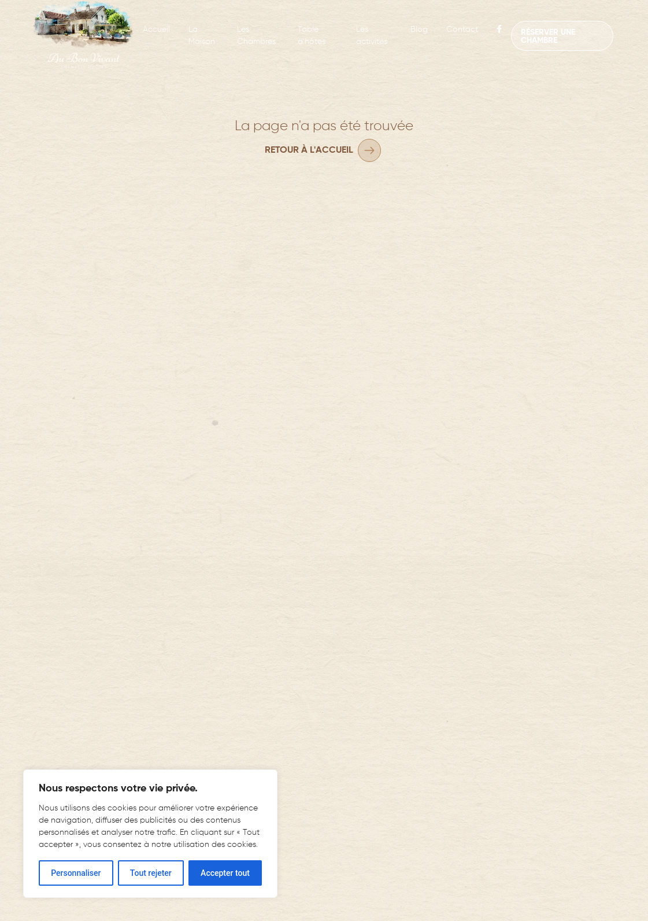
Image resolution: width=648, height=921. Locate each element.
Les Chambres (256, 35)
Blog (419, 29)
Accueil (156, 29)
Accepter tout (225, 873)
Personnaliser (76, 873)
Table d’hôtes (311, 35)
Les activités (371, 35)
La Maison (201, 35)
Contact (462, 29)
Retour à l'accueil (309, 150)
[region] (150, 833)
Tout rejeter (151, 873)
